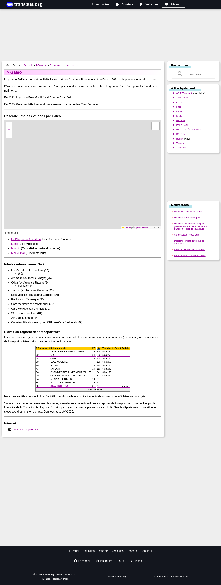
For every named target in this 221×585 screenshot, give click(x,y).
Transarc (180, 143)
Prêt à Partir (182, 125)
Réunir (179, 138)
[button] (9, 124)
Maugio (15, 248)
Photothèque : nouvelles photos (189, 255)
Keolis (179, 116)
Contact (145, 550)
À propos (64, 579)
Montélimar (18, 253)
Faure (179, 111)
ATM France (182, 97)
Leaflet (126, 227)
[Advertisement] (110, 35)
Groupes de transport (63, 65)
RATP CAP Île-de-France (188, 129)
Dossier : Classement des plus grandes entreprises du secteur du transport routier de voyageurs (191, 226)
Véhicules (149, 4)
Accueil (27, 65)
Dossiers (124, 4)
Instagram (104, 560)
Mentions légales (50, 579)
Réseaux (173, 4)
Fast (178, 107)
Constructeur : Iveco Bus (186, 234)
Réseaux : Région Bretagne (188, 211)
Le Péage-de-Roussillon (26, 239)
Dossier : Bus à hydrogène (187, 217)
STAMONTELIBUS (59, 386)
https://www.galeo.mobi (27, 429)
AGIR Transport (184, 93)
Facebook (82, 560)
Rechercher (179, 65)
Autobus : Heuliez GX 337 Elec (189, 249)
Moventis (180, 120)
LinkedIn (137, 560)
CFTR (179, 102)
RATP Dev (181, 134)
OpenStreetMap (141, 227)
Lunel (14, 243)
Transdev (181, 147)
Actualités (100, 4)
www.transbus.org (117, 576)
